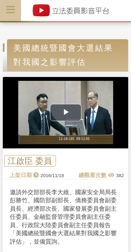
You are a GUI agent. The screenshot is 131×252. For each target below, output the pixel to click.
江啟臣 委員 (30, 161)
